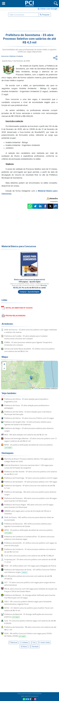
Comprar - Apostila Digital (29, 292)
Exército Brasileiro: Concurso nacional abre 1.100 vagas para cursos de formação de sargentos (28, 466)
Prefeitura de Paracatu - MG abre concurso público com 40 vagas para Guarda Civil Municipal (30, 499)
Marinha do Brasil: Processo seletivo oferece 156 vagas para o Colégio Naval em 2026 (29, 460)
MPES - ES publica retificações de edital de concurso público (28, 446)
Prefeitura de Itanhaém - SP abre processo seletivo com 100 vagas (30, 482)
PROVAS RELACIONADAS (15, 316)
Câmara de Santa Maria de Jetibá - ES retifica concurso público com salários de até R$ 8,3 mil (29, 350)
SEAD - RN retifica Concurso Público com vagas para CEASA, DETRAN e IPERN (28, 634)
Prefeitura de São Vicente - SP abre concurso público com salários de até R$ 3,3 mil (30, 472)
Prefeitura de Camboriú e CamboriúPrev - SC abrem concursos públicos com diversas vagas (29, 537)
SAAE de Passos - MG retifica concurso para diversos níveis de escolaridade (29, 518)
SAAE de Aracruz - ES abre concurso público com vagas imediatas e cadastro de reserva (30, 330)
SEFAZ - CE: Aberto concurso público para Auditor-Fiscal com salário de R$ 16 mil (28, 609)
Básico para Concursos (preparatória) (29, 279)
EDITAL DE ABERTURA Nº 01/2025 (19, 308)
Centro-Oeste (44, 642)
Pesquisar (45, 15)
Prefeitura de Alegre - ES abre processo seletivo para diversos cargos (29, 429)
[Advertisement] (29, 24)
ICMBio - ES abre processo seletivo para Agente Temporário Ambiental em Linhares (28, 343)
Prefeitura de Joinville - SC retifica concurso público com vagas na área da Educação (30, 544)
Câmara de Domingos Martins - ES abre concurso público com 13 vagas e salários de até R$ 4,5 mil (30, 439)
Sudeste (24, 642)
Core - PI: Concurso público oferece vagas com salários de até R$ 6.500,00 (30, 622)
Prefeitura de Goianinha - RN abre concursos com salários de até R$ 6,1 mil (30, 628)
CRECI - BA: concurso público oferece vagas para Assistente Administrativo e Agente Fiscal (27, 602)
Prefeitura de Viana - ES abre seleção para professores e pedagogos (26, 406)
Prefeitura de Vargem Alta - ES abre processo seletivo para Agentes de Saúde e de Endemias (27, 423)
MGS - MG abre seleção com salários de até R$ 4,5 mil (25, 434)
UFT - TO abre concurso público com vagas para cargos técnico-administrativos (30, 583)
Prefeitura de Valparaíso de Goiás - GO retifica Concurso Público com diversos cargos (30, 571)
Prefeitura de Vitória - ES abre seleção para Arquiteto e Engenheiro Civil (26, 400)
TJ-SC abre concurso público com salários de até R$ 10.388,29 (29, 555)
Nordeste (34, 646)
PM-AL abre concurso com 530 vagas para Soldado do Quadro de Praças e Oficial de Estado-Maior (30, 590)
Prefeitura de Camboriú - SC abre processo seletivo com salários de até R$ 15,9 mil (30, 550)
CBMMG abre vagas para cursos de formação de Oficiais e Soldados (27, 512)
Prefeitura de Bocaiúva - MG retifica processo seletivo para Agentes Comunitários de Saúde (27, 525)
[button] (4, 3)
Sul (33, 642)
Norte (24, 646)
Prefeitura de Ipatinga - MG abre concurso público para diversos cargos (30, 493)
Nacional (13, 642)
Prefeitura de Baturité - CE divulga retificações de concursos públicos (28, 615)
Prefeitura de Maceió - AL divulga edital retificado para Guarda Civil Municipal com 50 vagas (29, 596)
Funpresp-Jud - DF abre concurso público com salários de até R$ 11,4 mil (30, 560)
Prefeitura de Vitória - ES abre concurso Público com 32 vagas (29, 418)
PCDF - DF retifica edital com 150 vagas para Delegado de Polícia (30, 566)
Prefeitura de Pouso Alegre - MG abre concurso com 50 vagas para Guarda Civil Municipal (28, 505)
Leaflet (35, 388)
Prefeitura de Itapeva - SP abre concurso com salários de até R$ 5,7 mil (29, 486)
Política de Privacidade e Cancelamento (30, 693)
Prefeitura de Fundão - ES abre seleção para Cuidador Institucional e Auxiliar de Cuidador (26, 337)
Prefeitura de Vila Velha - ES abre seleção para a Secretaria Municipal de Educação (27, 413)
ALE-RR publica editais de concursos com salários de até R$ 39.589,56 (28, 577)
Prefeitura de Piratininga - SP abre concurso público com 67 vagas (30, 478)
